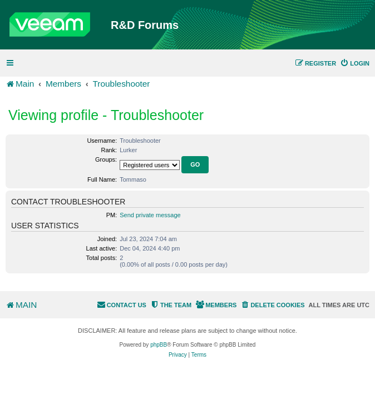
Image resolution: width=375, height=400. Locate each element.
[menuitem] (354, 63)
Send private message (150, 215)
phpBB (158, 345)
